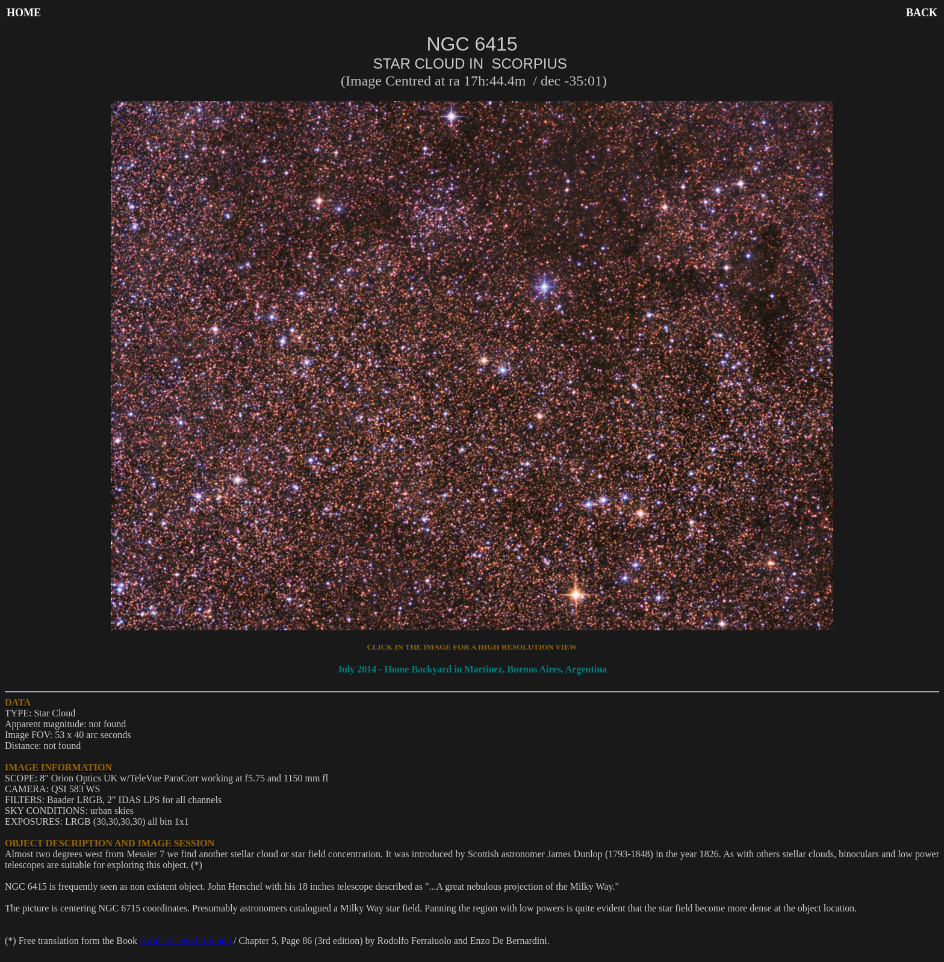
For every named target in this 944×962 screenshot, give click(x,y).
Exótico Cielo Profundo (185, 941)
